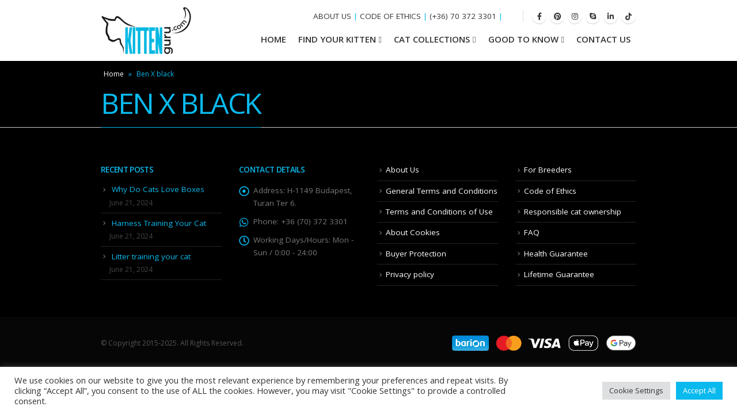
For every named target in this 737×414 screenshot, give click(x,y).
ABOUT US (332, 16)
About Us (402, 169)
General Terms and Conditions (441, 191)
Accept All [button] (699, 390)
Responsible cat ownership (572, 211)
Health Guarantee (556, 253)
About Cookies (413, 232)
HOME (273, 39)
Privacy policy (410, 274)
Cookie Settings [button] (636, 390)
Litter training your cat (151, 256)
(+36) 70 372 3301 (463, 16)
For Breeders (548, 169)
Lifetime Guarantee (559, 274)
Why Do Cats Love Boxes (158, 189)
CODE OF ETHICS (390, 16)
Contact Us (603, 39)
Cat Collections (432, 39)
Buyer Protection (416, 253)
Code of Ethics (550, 191)
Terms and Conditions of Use (439, 211)
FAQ (532, 232)
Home (114, 74)
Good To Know (523, 39)
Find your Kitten (337, 39)
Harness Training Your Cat (159, 223)
